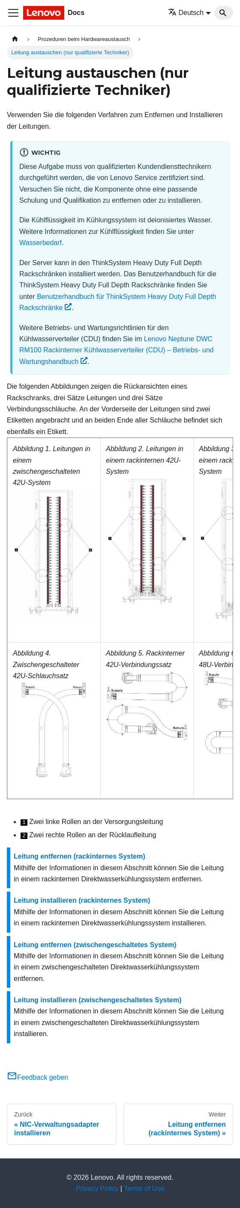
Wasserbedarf (40, 242)
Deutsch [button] (186, 12)
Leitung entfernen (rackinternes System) (79, 856)
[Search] (223, 13)
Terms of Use (144, 1188)
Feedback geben (37, 1077)
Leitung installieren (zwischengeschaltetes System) (97, 1000)
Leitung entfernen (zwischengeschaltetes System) (95, 944)
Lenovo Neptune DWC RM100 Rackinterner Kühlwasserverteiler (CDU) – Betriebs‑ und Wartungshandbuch (116, 350)
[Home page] (15, 39)
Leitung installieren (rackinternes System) (82, 900)
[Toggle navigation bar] (13, 12)
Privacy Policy (97, 1188)
